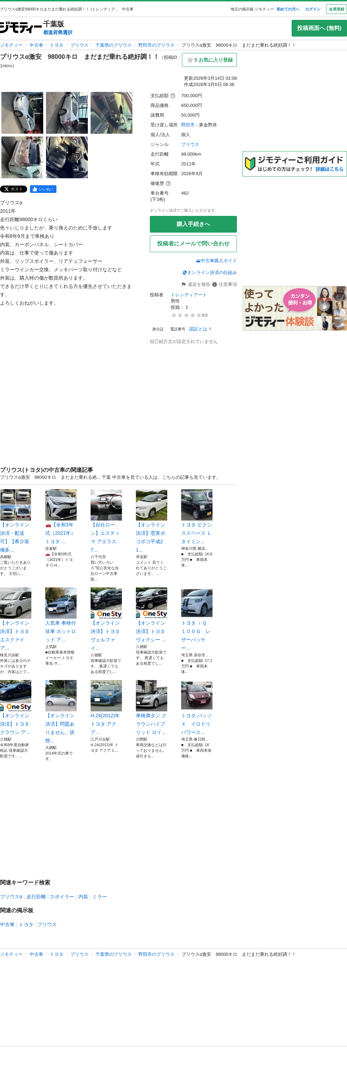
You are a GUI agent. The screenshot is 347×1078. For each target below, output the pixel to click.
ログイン (313, 9)
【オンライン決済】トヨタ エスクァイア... (15, 619)
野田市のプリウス (156, 45)
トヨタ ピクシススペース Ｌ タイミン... (197, 516)
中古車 (36, 45)
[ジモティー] (21, 28)
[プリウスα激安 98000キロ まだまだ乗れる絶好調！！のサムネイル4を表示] (22, 157)
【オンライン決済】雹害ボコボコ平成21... (151, 521)
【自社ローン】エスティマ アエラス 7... (106, 521)
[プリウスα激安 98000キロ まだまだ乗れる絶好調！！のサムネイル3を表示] (111, 113)
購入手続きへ (193, 224)
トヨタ (56, 45)
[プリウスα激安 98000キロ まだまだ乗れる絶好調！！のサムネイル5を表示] (67, 157)
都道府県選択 (57, 32)
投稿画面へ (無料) (319, 28)
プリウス (79, 45)
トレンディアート (189, 294)
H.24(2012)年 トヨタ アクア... (106, 707)
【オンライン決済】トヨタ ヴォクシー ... (151, 614)
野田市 (188, 124)
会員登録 (336, 9)
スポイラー (62, 896)
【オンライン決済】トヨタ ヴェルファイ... (106, 619)
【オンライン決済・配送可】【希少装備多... (15, 521)
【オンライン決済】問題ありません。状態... (61, 711)
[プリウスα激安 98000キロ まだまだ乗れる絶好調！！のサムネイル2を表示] (67, 113)
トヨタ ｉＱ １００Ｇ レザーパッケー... (197, 619)
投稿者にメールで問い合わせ (193, 244)
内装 (83, 896)
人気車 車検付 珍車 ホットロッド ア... (61, 614)
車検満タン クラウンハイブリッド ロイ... (151, 707)
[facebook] (43, 189)
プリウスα (11, 896)
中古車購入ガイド (216, 260)
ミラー (99, 896)
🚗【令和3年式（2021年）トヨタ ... (61, 516)
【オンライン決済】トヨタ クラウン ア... (15, 707)
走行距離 (36, 896)
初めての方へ (288, 9)
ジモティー (11, 45)
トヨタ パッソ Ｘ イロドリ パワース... (197, 707)
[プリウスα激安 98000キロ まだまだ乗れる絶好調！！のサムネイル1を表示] (22, 113)
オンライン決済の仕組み (209, 272)
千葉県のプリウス (113, 45)
